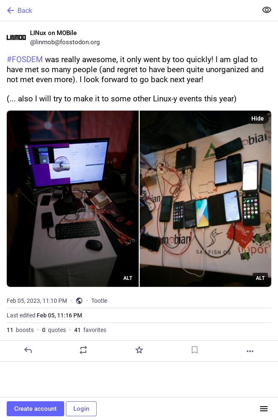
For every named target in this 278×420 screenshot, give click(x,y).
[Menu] (263, 408)
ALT (127, 278)
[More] (250, 351)
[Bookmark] (195, 350)
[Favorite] (139, 350)
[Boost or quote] (83, 350)
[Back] (127, 10)
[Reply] (28, 350)
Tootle (99, 300)
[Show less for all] (266, 10)
